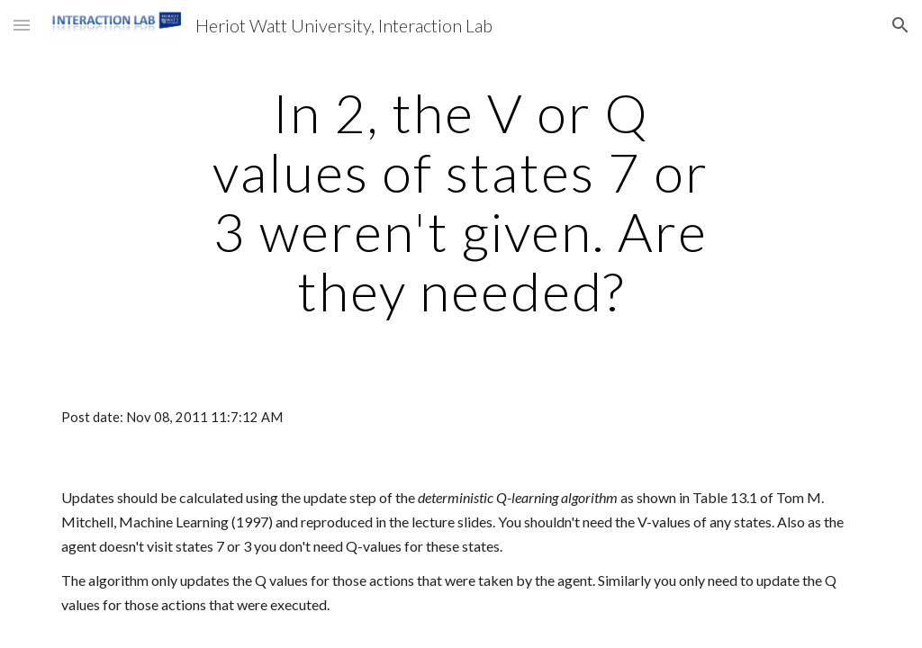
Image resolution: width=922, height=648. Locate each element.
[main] (460, 202)
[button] (21, 25)
